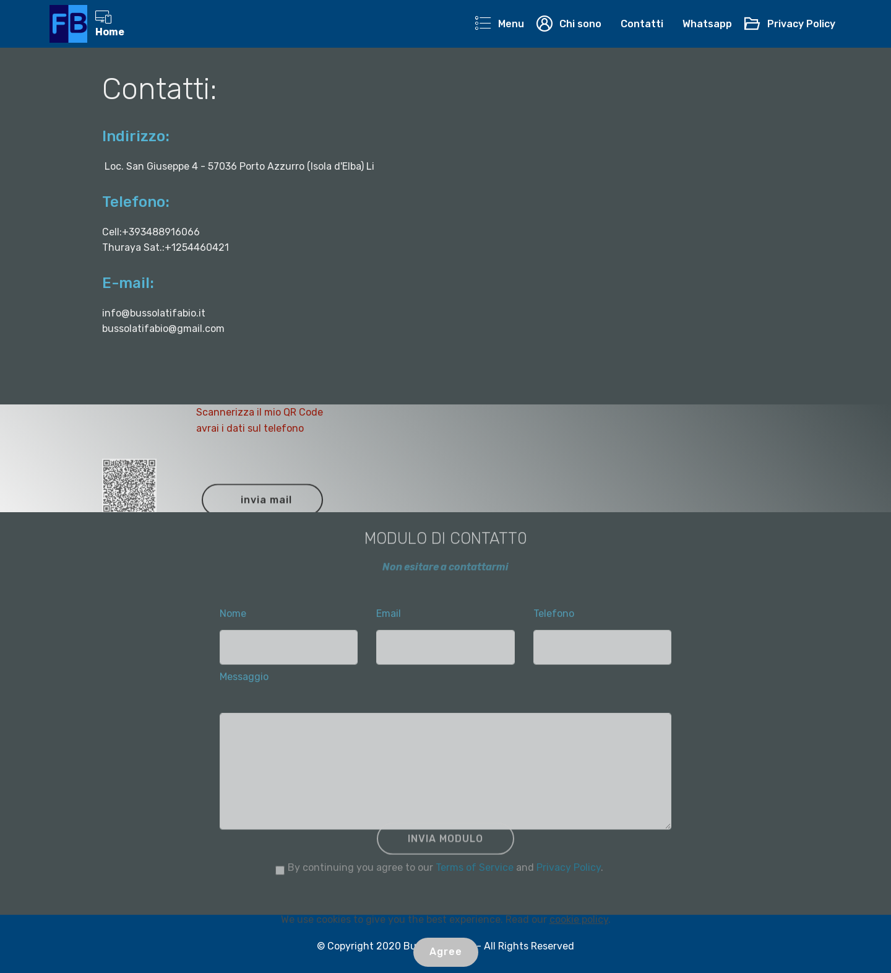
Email (388, 616)
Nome (233, 616)
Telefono (553, 616)
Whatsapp (707, 24)
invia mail (266, 506)
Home (109, 24)
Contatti (642, 24)
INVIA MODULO (445, 845)
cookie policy (578, 919)
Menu (499, 24)
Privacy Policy (789, 24)
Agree (445, 952)
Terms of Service (475, 870)
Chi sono (568, 24)
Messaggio (244, 680)
